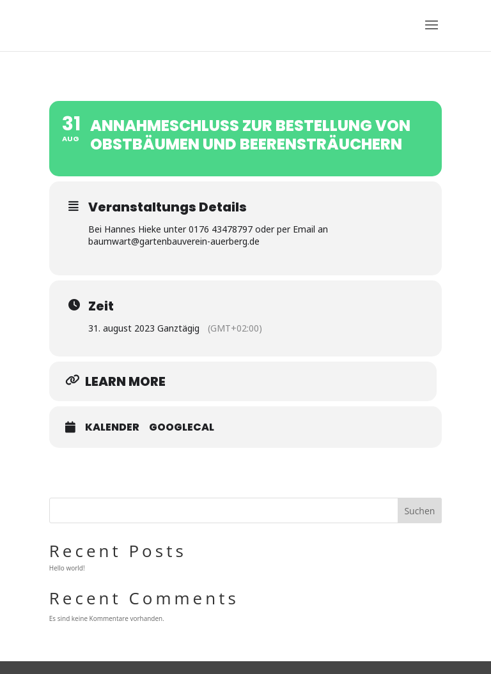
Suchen (419, 511)
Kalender (112, 427)
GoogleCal (181, 427)
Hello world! (67, 567)
